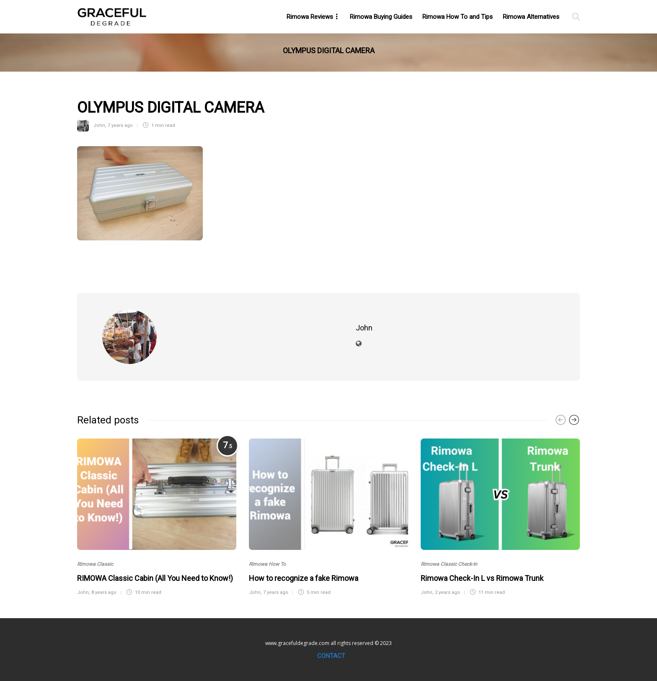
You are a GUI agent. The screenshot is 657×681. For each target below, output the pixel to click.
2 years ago (447, 592)
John (99, 125)
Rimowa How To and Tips (457, 17)
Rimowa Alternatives (531, 17)
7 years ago (120, 125)
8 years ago (103, 592)
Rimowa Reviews (310, 17)
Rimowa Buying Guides (381, 17)
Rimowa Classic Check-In (449, 564)
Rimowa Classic (95, 564)
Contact (331, 656)
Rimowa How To (267, 564)
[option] (157, 516)
